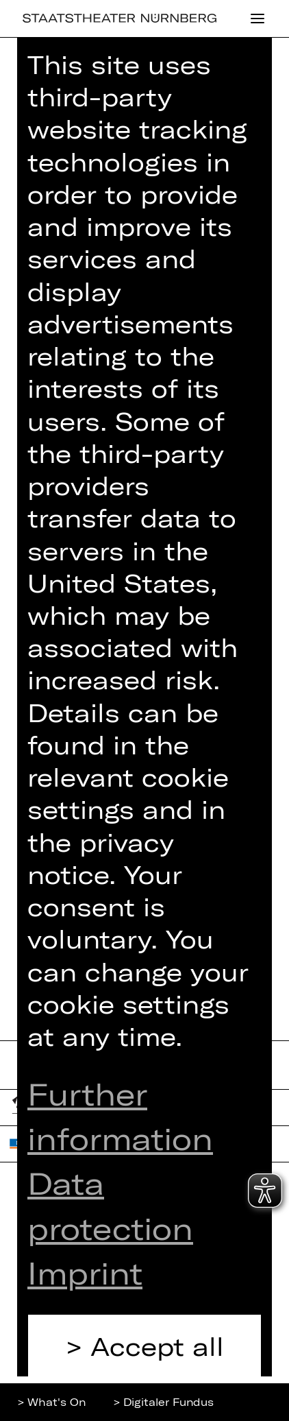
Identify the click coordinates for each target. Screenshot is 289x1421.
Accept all (157, 1345)
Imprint (84, 1272)
